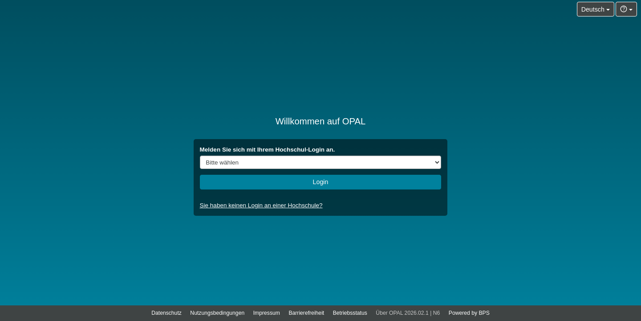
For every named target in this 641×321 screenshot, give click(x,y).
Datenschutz (166, 313)
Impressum (266, 313)
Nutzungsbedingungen (217, 313)
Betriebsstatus (350, 313)
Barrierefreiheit (306, 313)
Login (321, 181)
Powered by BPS (469, 313)
